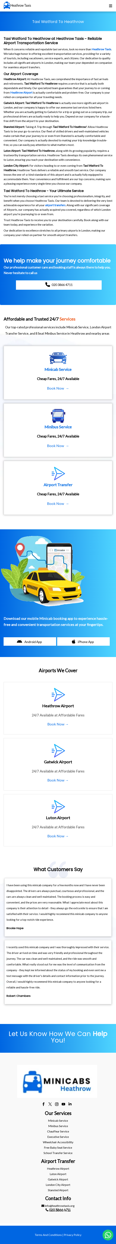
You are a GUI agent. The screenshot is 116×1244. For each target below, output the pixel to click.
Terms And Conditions (48, 1234)
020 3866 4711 (60, 1209)
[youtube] (63, 1105)
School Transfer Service (58, 1153)
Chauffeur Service (58, 1131)
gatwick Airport (58, 1179)
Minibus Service (58, 1126)
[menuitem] (58, 1120)
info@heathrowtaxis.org (58, 1205)
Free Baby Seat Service (58, 1147)
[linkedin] (70, 1105)
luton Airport (58, 1174)
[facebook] (43, 1105)
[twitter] (50, 1105)
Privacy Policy (72, 1234)
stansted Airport (58, 1190)
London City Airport (58, 1184)
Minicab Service (58, 1120)
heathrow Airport (58, 1168)
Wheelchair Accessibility (58, 1142)
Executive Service (58, 1136)
